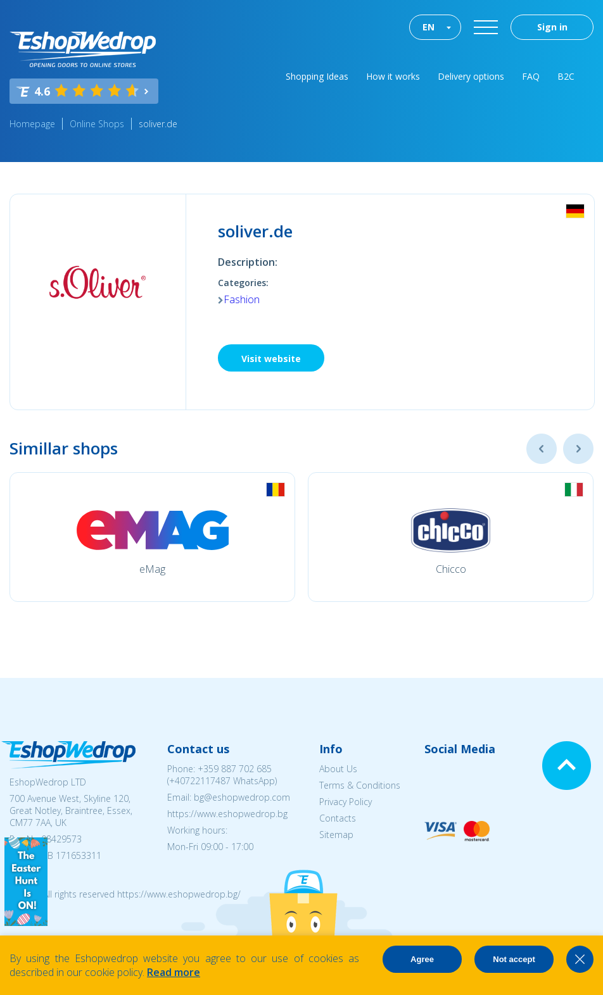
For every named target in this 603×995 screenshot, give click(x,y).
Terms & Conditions (359, 785)
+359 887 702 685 (235, 769)
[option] (152, 537)
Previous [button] (541, 449)
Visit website (271, 359)
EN (428, 27)
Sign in (552, 27)
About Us (338, 769)
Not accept (514, 959)
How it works (393, 76)
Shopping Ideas (317, 76)
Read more (173, 972)
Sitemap (336, 835)
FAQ (531, 76)
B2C (565, 76)
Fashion (242, 299)
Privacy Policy (345, 802)
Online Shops (97, 124)
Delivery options (471, 76)
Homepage (32, 124)
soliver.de (158, 124)
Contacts (337, 818)
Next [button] (578, 449)
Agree (422, 959)
